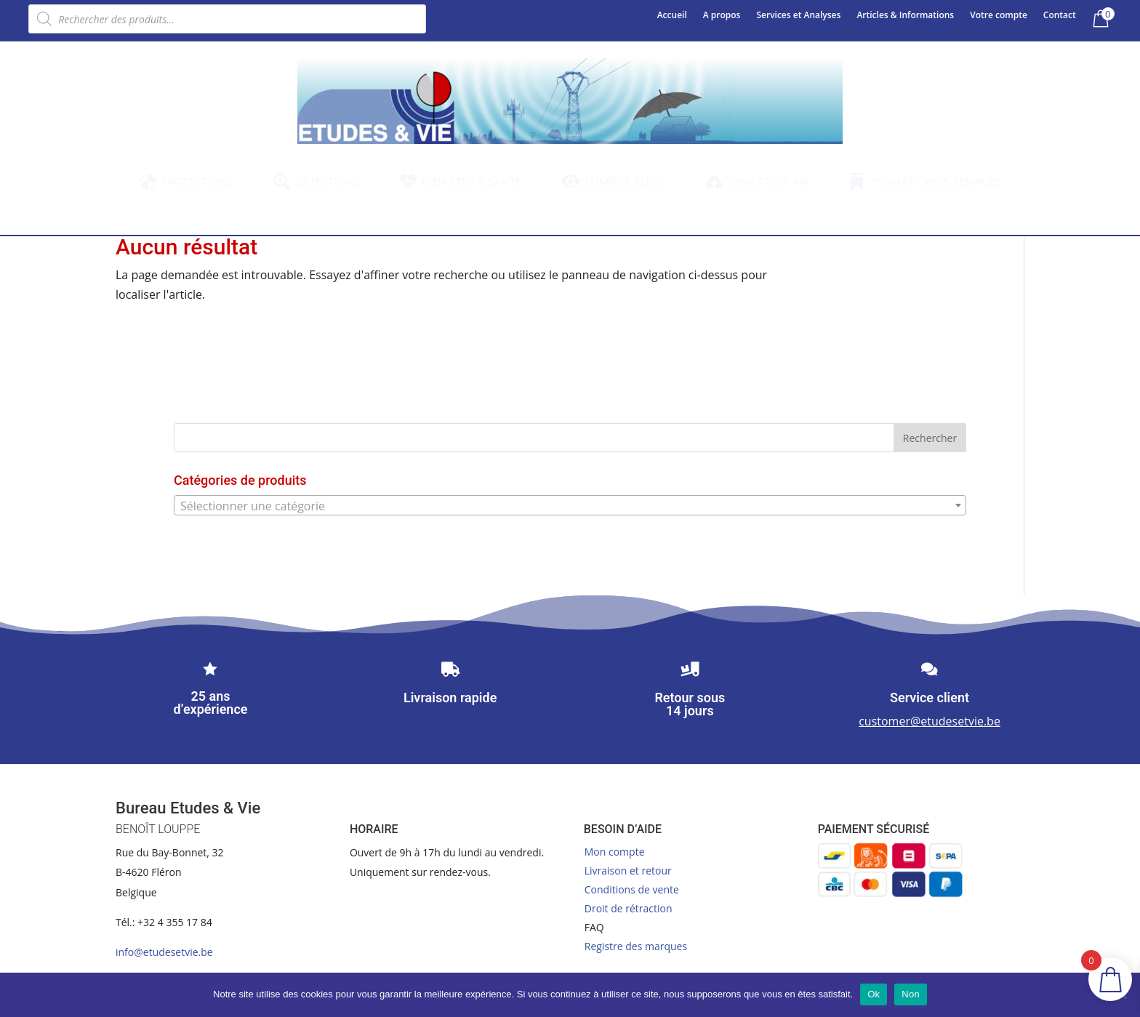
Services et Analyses (798, 15)
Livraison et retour (628, 870)
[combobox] (570, 505)
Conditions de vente (632, 889)
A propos (722, 15)
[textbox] (570, 506)
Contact (1059, 15)
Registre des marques (636, 946)
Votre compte (998, 15)
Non (911, 994)
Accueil (672, 15)
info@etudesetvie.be (164, 952)
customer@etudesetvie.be (929, 721)
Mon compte (615, 852)
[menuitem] (187, 181)
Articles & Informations (905, 15)
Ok (873, 994)
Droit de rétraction (629, 908)
